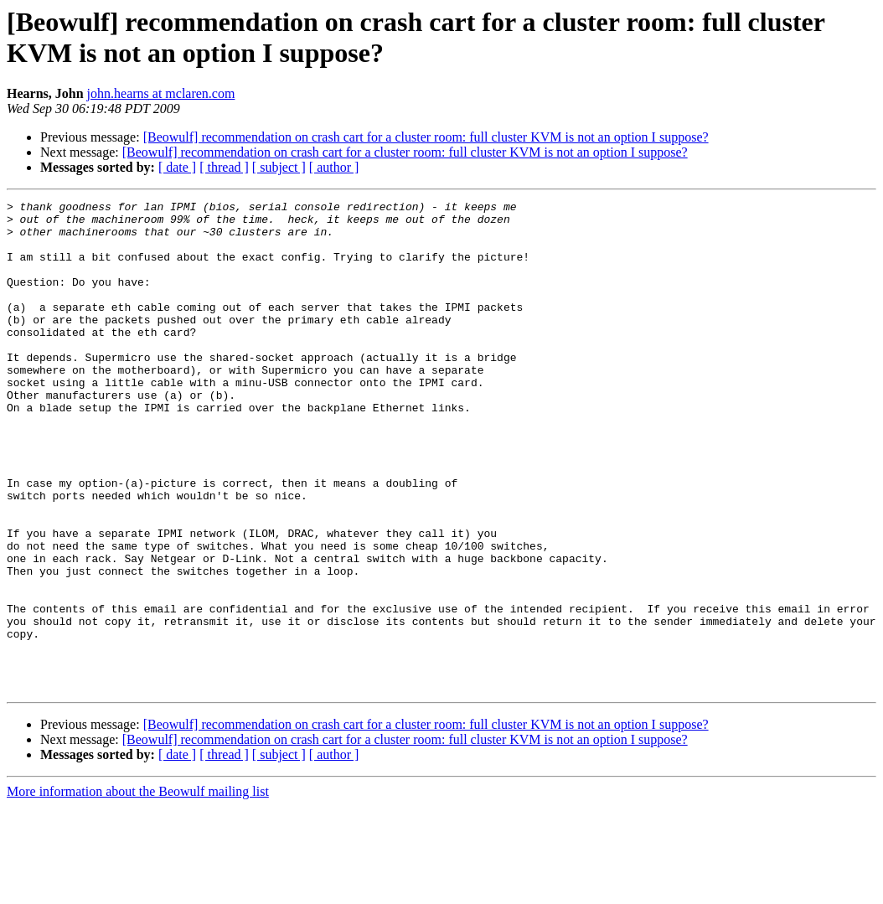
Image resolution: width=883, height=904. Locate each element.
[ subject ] (279, 167)
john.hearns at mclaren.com (161, 93)
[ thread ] (224, 167)
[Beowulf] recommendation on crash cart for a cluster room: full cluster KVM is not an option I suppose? (426, 137)
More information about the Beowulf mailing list (138, 889)
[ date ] (177, 167)
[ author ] (334, 167)
